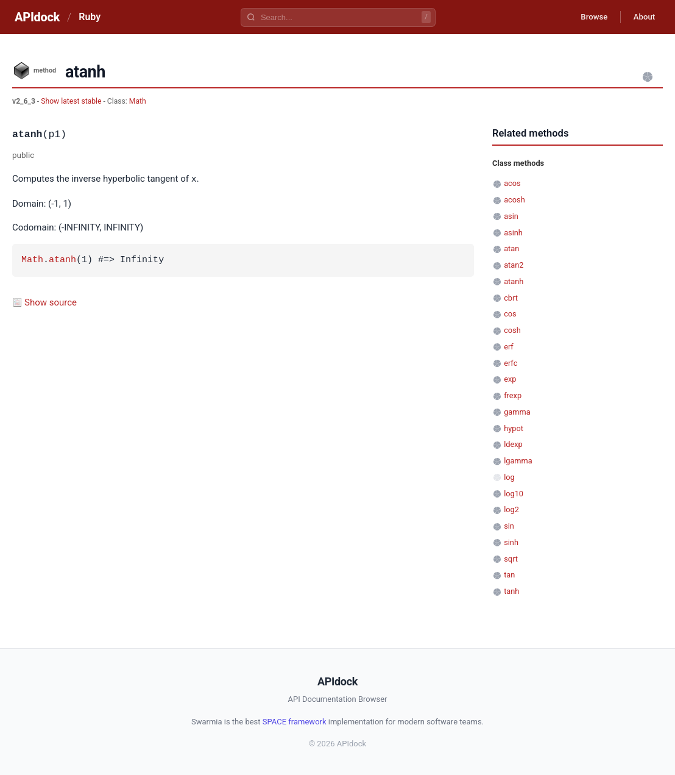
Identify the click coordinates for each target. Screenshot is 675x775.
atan (511, 248)
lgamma (518, 460)
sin (509, 525)
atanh (62, 260)
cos (510, 313)
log (509, 477)
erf (509, 346)
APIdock (37, 17)
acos (512, 183)
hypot (513, 428)
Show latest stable (72, 101)
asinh (513, 232)
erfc (510, 363)
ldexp (513, 444)
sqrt (511, 558)
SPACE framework (295, 721)
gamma (517, 411)
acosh (514, 199)
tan (509, 574)
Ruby (90, 17)
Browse (586, 17)
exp (510, 379)
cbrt (511, 297)
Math (137, 101)
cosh (512, 330)
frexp (512, 395)
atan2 (513, 265)
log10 (513, 493)
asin (511, 216)
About (641, 17)
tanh (511, 591)
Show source (50, 301)
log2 (511, 509)
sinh (511, 542)
